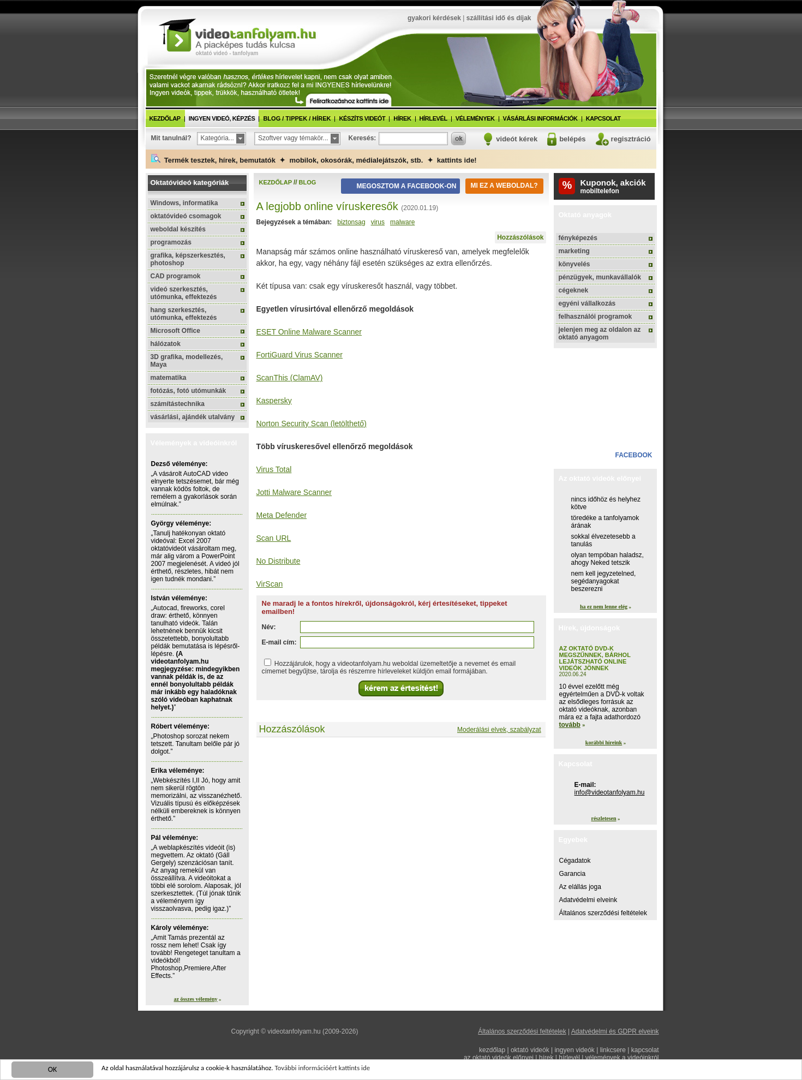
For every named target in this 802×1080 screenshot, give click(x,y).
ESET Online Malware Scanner (309, 331)
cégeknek (574, 290)
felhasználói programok (595, 316)
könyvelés (574, 264)
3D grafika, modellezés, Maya (187, 360)
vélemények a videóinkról (622, 1057)
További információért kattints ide (342, 1071)
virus (378, 222)
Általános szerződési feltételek (603, 913)
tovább (569, 725)
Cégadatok (575, 860)
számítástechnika (178, 404)
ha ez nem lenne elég (603, 607)
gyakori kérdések (434, 18)
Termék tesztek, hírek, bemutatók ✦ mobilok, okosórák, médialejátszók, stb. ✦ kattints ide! (314, 159)
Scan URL (273, 538)
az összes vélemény (196, 999)
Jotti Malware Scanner (294, 492)
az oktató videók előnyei (499, 1057)
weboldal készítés (178, 229)
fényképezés (578, 238)
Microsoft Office (175, 331)
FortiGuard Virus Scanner (299, 354)
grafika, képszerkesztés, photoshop (188, 259)
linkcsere (613, 1050)
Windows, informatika (184, 203)
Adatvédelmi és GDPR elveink (615, 1031)
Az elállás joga (580, 887)
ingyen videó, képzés (222, 118)
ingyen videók (574, 1050)
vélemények (475, 118)
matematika (169, 377)
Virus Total (274, 469)
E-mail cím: (279, 642)
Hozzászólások (520, 237)
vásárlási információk (540, 118)
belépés (572, 139)
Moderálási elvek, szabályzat (499, 729)
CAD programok (176, 276)
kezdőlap (165, 118)
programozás (171, 242)
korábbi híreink (603, 742)
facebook (633, 455)
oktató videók (530, 1050)
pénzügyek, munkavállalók (600, 277)
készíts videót (362, 118)
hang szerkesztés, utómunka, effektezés (184, 313)
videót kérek (516, 139)
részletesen (603, 818)
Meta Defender (281, 515)
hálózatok (166, 344)
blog (307, 182)
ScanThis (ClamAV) (289, 377)
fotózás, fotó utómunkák (188, 391)
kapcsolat (603, 118)
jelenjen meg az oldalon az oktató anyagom (600, 333)
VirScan (269, 584)
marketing (574, 251)
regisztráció (631, 139)
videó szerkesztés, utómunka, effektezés (184, 293)
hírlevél (433, 118)
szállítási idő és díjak (498, 18)
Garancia (572, 874)
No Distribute (278, 561)
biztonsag (351, 222)
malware (402, 222)
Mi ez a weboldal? (503, 185)
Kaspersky (274, 400)
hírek (402, 118)
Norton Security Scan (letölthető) (311, 423)
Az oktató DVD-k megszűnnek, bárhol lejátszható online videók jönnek (595, 658)
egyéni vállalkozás (587, 303)
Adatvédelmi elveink (588, 900)
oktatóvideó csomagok (186, 216)
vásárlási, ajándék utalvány (193, 417)
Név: (269, 627)
